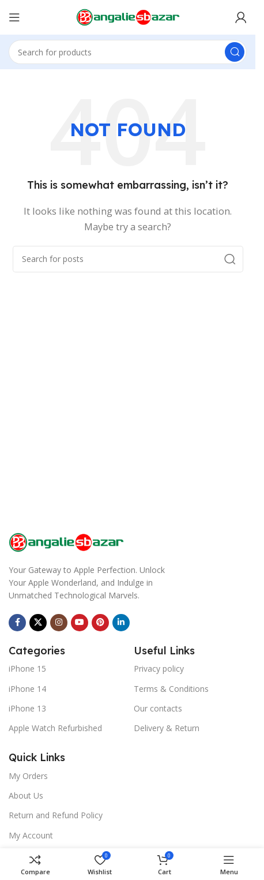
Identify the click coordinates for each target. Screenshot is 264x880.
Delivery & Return (166, 727)
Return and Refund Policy (56, 815)
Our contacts (158, 708)
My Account (31, 835)
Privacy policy (159, 668)
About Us (26, 795)
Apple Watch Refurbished (55, 727)
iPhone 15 (27, 668)
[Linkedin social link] (121, 622)
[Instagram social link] (58, 622)
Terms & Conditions (171, 688)
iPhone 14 (27, 688)
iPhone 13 (27, 708)
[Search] (128, 52)
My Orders (28, 775)
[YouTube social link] (79, 622)
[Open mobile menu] (14, 17)
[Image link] (66, 541)
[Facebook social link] (17, 622)
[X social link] (38, 622)
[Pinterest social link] (100, 622)
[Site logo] (128, 16)
